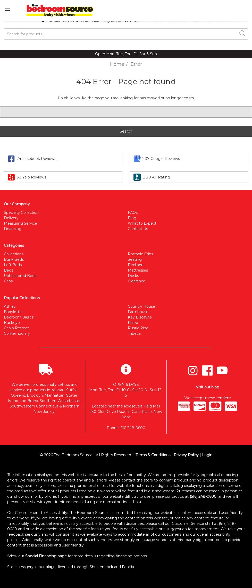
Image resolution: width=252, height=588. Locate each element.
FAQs (133, 212)
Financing (12, 228)
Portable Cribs (140, 254)
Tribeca (134, 333)
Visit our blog (207, 387)
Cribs (8, 281)
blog (50, 567)
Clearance (136, 281)
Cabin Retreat (16, 328)
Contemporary (17, 333)
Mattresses (138, 270)
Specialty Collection (21, 212)
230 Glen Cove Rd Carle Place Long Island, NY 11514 (90, 20)
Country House (141, 306)
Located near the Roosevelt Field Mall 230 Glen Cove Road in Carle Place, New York (126, 411)
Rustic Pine (138, 328)
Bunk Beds (14, 259)
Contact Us (138, 228)
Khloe (133, 322)
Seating (135, 259)
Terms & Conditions (153, 455)
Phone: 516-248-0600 (126, 428)
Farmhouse (138, 311)
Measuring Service (20, 223)
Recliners (136, 265)
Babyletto (13, 311)
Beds (8, 270)
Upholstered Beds (20, 275)
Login (207, 455)
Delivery (11, 218)
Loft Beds (13, 265)
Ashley (10, 306)
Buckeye (12, 322)
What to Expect (142, 223)
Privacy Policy (186, 455)
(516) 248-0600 (203, 496)
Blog (132, 218)
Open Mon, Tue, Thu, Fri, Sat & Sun (126, 54)
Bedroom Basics (18, 317)
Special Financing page (46, 556)
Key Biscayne (140, 317)
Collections (13, 254)
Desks (133, 275)
